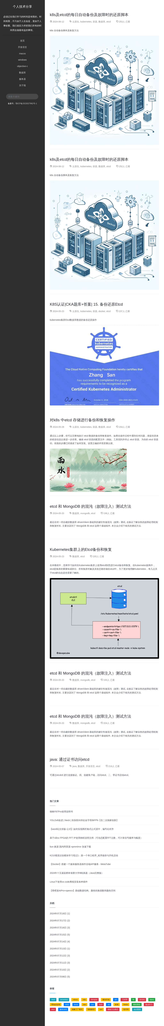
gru (116, 1000)
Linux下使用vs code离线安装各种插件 (69, 881)
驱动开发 (106, 1000)
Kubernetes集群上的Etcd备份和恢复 (81, 549)
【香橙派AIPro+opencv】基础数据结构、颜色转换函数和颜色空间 (82, 890)
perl (101, 1009)
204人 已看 (124, 426)
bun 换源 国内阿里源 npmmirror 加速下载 (70, 846)
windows (22, 59)
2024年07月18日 (58, 913)
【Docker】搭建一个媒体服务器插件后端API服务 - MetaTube (80, 864)
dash (53, 1000)
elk (109, 1004)
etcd (109, 21)
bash (101, 1004)
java (74, 766)
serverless (64, 1000)
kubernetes (85, 21)
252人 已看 (124, 166)
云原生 (75, 21)
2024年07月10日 (58, 969)
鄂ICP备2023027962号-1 (26, 103)
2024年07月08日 (58, 976)
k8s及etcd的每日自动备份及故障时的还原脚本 (89, 15)
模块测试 (136, 1004)
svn (92, 1004)
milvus (75, 1000)
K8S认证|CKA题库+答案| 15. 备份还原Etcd (86, 304)
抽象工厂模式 (77, 1009)
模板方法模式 (113, 1009)
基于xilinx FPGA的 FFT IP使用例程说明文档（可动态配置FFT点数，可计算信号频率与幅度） (96, 838)
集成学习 (148, 1004)
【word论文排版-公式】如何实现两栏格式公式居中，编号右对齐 (82, 829)
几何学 (124, 1000)
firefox (125, 1004)
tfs (133, 1000)
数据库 (22, 72)
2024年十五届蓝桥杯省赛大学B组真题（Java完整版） (77, 873)
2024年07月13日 (58, 948)
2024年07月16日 (58, 927)
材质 (67, 1004)
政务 (117, 1004)
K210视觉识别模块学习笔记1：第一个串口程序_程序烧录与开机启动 (84, 855)
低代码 (126, 1009)
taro (84, 1004)
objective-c (22, 66)
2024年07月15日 (58, 934)
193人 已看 (109, 680)
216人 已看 (114, 766)
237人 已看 (124, 311)
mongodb (85, 513)
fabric (152, 1000)
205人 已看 (98, 556)
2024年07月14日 (58, 941)
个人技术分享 (22, 6)
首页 (22, 40)
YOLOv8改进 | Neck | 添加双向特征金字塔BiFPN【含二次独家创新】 (84, 820)
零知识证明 (55, 1004)
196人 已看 (109, 513)
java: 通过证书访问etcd (69, 759)
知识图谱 (137, 1009)
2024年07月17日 (58, 920)
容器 (95, 21)
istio (84, 1000)
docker (101, 311)
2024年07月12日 (58, 955)
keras (76, 1004)
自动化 (142, 1000)
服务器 (22, 79)
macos (22, 53)
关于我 (22, 85)
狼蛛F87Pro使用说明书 (61, 811)
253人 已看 (124, 21)
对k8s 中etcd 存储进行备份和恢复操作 (82, 420)
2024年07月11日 (58, 962)
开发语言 (22, 47)
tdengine (94, 1000)
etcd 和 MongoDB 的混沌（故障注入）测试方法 (90, 506)
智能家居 (91, 1009)
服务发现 (63, 1009)
